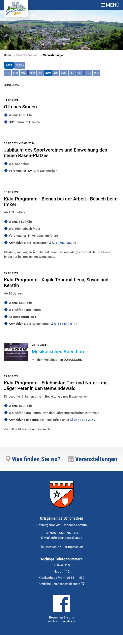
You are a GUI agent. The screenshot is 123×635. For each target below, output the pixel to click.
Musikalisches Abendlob (58, 351)
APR (32, 73)
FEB (15, 73)
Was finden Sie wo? (33, 459)
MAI (40, 73)
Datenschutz (50, 547)
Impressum (73, 547)
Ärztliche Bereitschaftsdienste (61, 584)
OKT (80, 73)
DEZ (96, 73)
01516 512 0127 (65, 324)
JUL (55, 73)
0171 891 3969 (84, 420)
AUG (64, 73)
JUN (48, 73)
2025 (18, 65)
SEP (72, 73)
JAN (7, 73)
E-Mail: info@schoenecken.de (61, 538)
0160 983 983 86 (64, 242)
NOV (88, 73)
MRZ (24, 73)
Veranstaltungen (92, 459)
